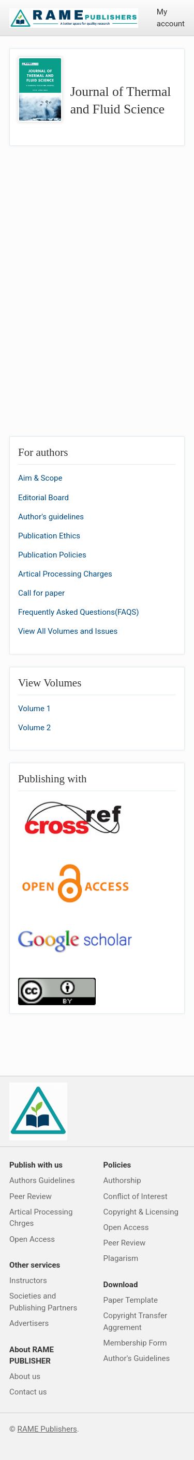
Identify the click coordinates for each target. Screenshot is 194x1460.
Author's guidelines (51, 516)
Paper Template (130, 1300)
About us (24, 1376)
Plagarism (121, 1258)
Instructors (28, 1280)
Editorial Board (43, 497)
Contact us (28, 1392)
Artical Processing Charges (65, 574)
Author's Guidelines (136, 1358)
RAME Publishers (47, 1429)
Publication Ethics (49, 535)
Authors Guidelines (42, 1180)
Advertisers (29, 1323)
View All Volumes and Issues (67, 631)
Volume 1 (34, 708)
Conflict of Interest (135, 1196)
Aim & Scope (40, 478)
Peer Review (30, 1196)
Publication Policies (52, 555)
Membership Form (135, 1343)
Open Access (32, 1239)
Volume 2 (34, 727)
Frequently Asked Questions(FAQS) (78, 612)
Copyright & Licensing (141, 1212)
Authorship (122, 1180)
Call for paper (41, 593)
